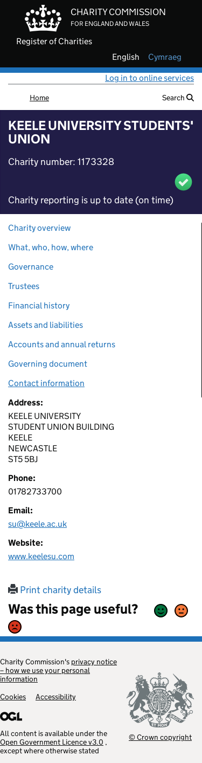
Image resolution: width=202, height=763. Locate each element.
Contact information (46, 383)
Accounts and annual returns (61, 344)
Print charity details (54, 590)
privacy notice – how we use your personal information (58, 670)
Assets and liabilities (45, 325)
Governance (30, 267)
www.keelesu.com (41, 556)
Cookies (13, 697)
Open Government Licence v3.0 (51, 742)
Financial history (38, 305)
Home (39, 97)
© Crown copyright (160, 736)
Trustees (23, 286)
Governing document (47, 364)
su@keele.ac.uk (37, 524)
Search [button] (178, 97)
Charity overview (39, 228)
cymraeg (165, 57)
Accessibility (56, 697)
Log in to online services (149, 78)
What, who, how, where (50, 247)
